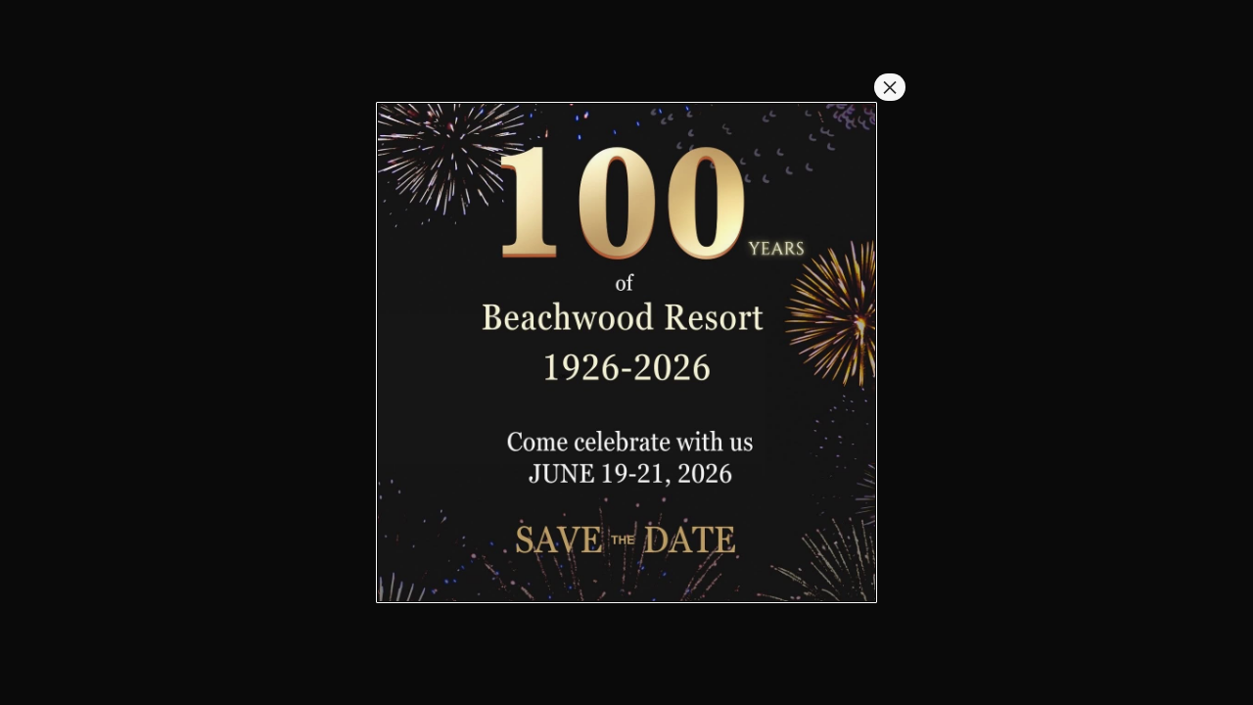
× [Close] (890, 87)
